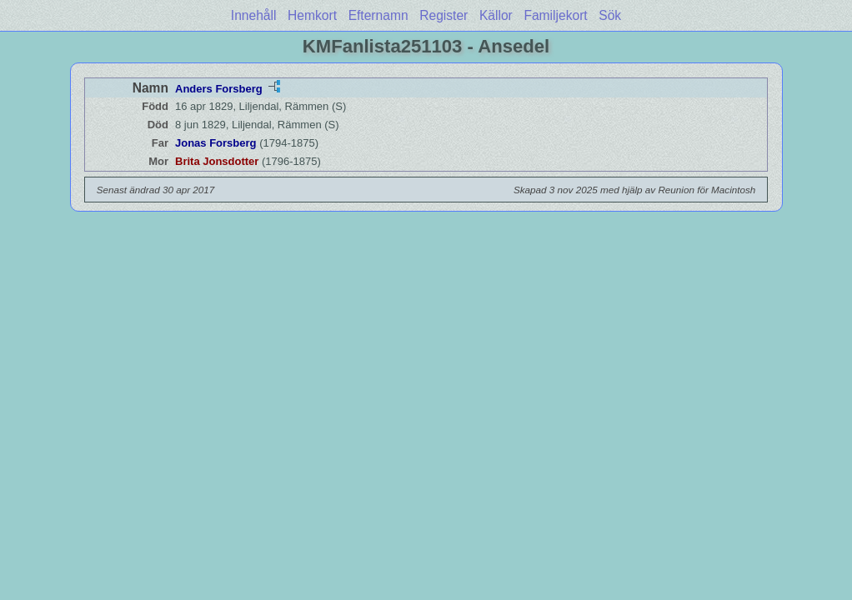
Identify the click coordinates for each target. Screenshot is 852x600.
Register (443, 15)
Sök (610, 15)
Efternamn (378, 15)
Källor (496, 15)
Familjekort (555, 15)
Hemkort (312, 15)
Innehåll (254, 15)
